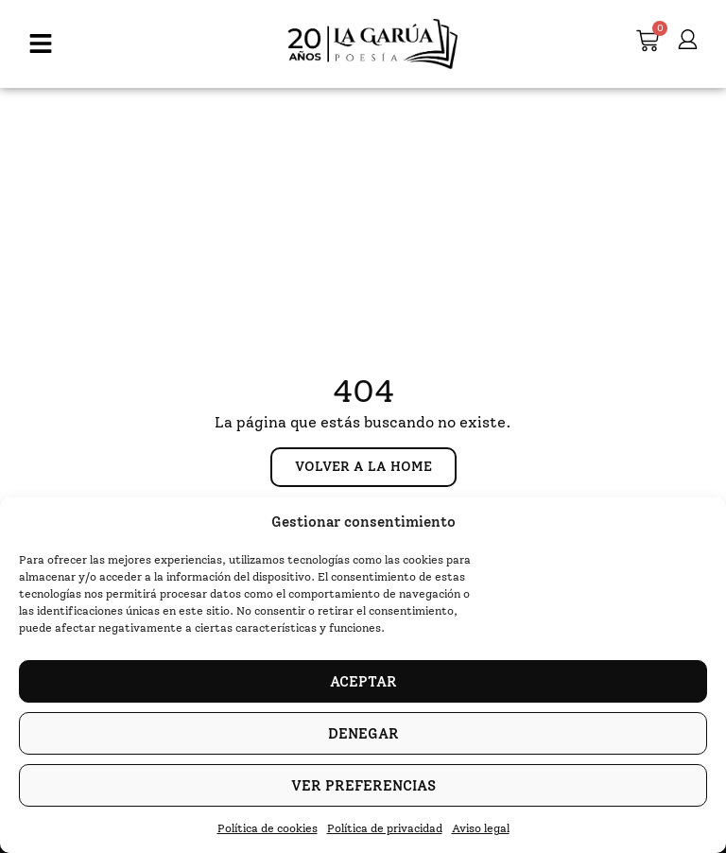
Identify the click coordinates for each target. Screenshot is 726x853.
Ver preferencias (363, 785)
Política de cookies (267, 828)
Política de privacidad (384, 828)
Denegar (363, 733)
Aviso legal (481, 828)
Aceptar (363, 681)
